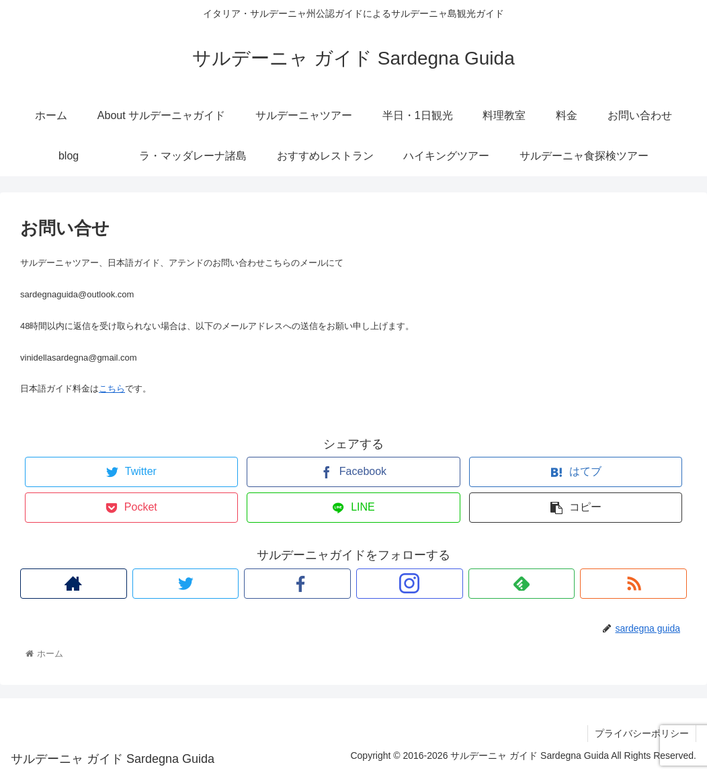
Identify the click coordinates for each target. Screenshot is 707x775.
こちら (112, 388)
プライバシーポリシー (642, 733)
